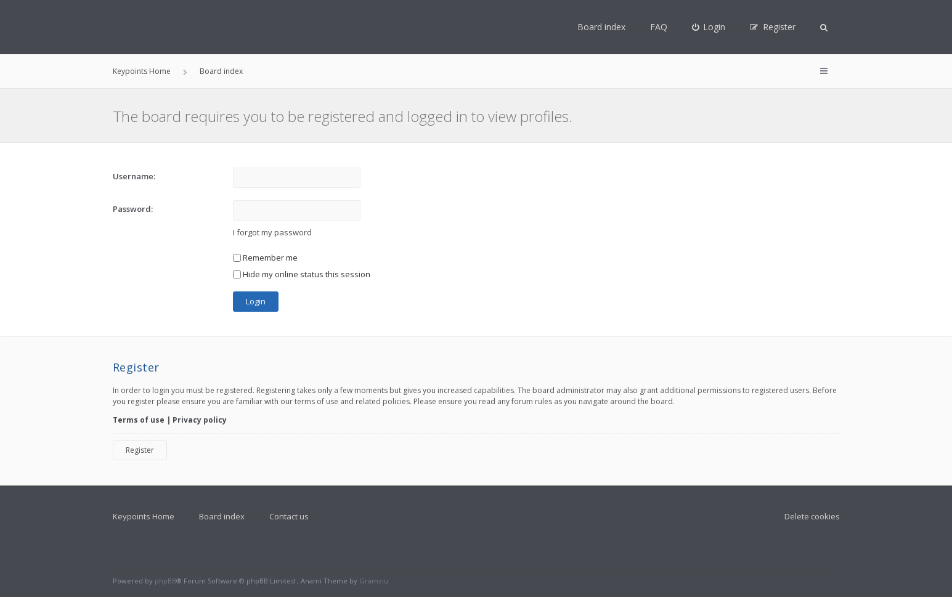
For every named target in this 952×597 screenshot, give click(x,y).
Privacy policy (200, 420)
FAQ (658, 27)
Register (140, 450)
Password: (133, 208)
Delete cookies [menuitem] (812, 516)
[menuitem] (709, 27)
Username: (134, 176)
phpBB (165, 580)
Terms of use (139, 420)
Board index (601, 27)
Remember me (265, 257)
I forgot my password (272, 232)
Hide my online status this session (301, 274)
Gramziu (373, 580)
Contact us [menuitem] (289, 516)
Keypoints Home (143, 516)
